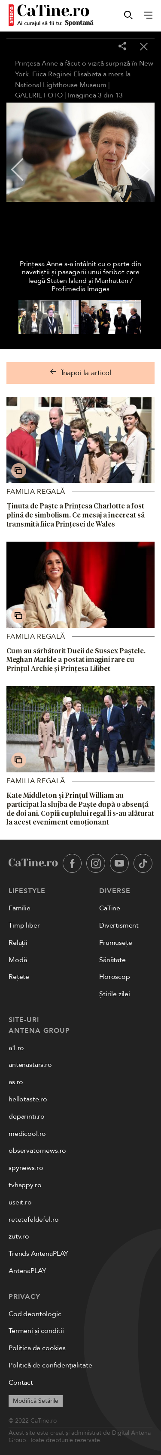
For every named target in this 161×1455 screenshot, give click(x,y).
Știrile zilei (114, 994)
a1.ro (16, 1048)
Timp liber (24, 925)
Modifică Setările (35, 1401)
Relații (18, 942)
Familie (19, 908)
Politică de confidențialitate (50, 1365)
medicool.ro (27, 1133)
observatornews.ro (37, 1150)
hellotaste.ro (28, 1099)
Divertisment (119, 925)
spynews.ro (26, 1168)
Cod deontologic (35, 1314)
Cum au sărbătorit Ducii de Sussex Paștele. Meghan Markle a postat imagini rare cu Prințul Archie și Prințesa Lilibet (76, 659)
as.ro (16, 1082)
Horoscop (114, 976)
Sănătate (112, 960)
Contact (21, 1382)
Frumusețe (115, 942)
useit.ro (20, 1202)
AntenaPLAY (27, 1271)
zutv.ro (19, 1236)
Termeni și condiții (36, 1331)
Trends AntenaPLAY (38, 1253)
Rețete (19, 976)
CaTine (109, 908)
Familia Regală (35, 491)
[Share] (122, 47)
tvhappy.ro (25, 1185)
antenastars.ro (30, 1064)
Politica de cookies (37, 1348)
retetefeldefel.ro (34, 1219)
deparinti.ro (27, 1116)
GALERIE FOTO (39, 95)
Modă (18, 960)
